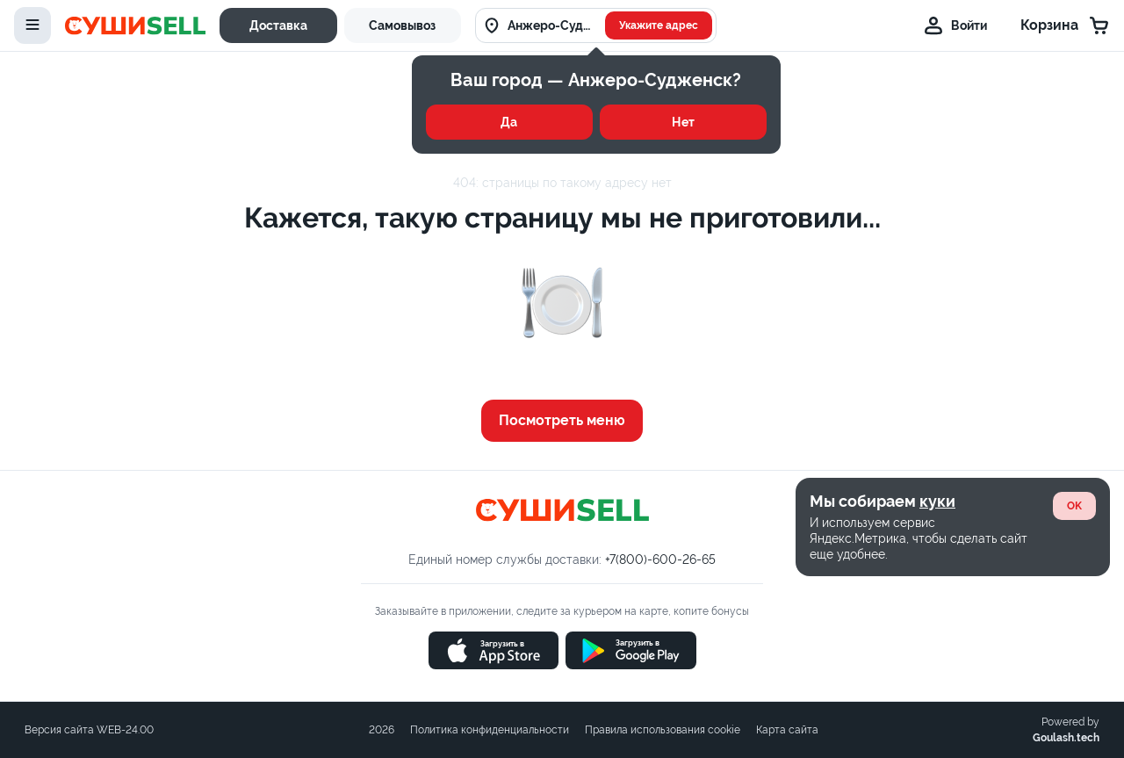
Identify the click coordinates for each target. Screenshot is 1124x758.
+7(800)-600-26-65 (660, 559)
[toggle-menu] (32, 25)
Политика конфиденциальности (489, 730)
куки (937, 501)
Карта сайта (787, 730)
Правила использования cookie (662, 730)
